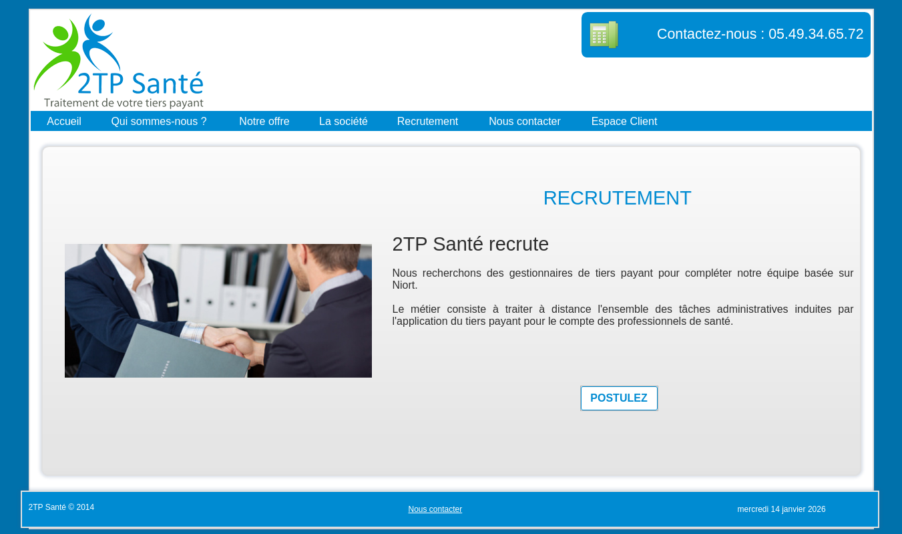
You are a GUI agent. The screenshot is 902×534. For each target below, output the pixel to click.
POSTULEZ (618, 398)
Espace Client (625, 120)
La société (343, 120)
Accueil (64, 120)
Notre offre (264, 120)
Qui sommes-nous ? (158, 120)
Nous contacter (525, 120)
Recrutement (428, 120)
